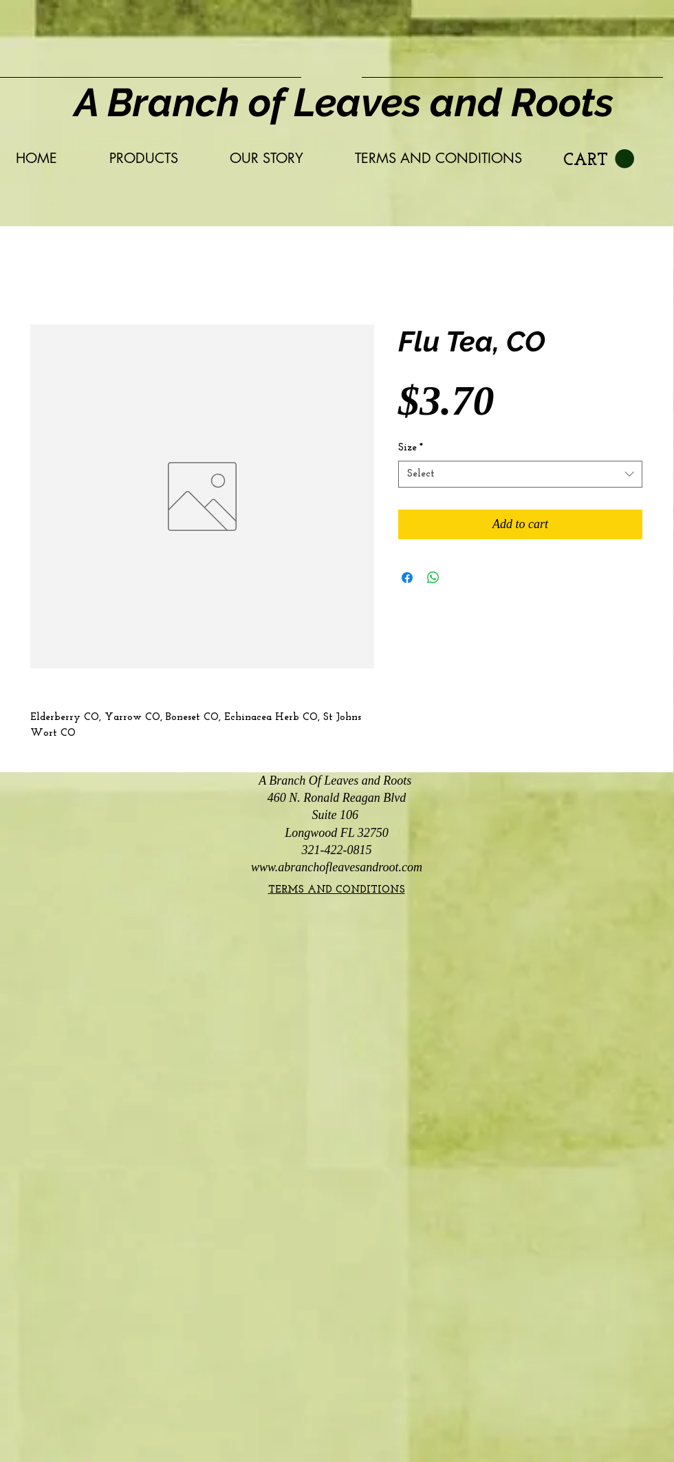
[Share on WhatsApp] (433, 577)
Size (410, 448)
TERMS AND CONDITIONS (336, 890)
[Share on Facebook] (407, 577)
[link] (598, 159)
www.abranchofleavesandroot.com (336, 867)
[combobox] (520, 474)
